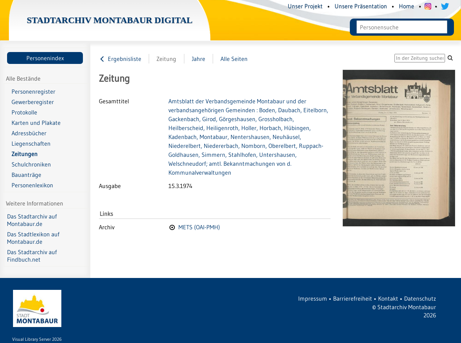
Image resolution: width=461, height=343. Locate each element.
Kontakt (388, 298)
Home (406, 6)
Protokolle (24, 112)
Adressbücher (29, 133)
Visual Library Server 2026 (37, 339)
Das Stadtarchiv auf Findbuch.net (32, 255)
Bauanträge (26, 174)
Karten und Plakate (36, 122)
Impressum (312, 298)
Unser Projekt (305, 6)
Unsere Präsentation (361, 6)
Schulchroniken (31, 164)
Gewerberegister (33, 102)
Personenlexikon (32, 185)
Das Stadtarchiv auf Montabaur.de (32, 220)
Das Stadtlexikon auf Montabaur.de (33, 237)
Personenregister (33, 91)
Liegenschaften (31, 143)
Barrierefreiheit (352, 298)
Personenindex (45, 58)
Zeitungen (25, 154)
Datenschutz (420, 298)
